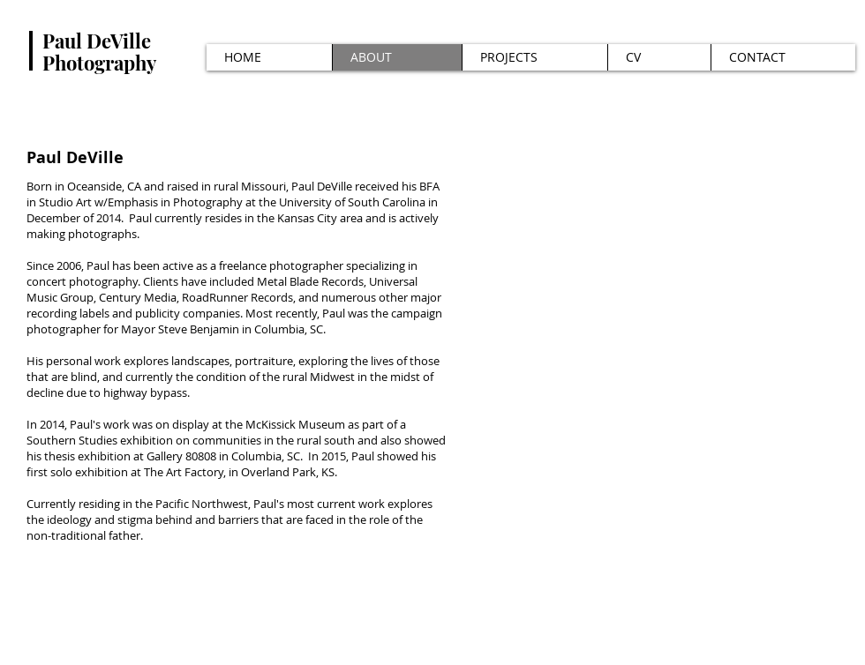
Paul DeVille (96, 40)
